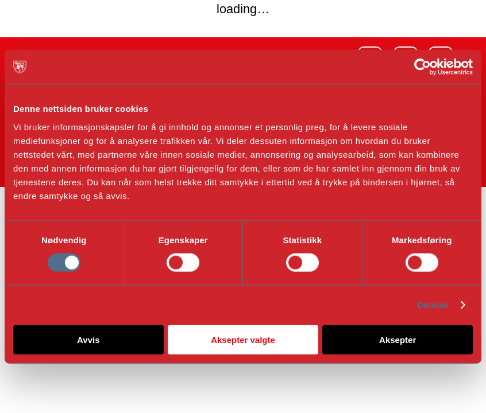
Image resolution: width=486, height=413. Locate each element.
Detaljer (434, 305)
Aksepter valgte (243, 339)
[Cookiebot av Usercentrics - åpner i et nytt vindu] (422, 67)
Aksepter (397, 339)
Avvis (88, 339)
